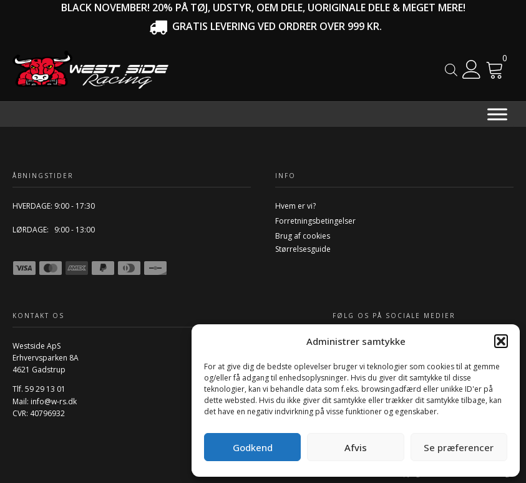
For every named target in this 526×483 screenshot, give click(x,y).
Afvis (355, 447)
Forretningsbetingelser (315, 221)
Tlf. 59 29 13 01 (39, 389)
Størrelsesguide (303, 249)
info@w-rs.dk (54, 401)
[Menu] (497, 114)
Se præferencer (459, 447)
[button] (501, 341)
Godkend (253, 447)
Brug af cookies (302, 236)
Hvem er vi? (295, 206)
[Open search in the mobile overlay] (451, 70)
